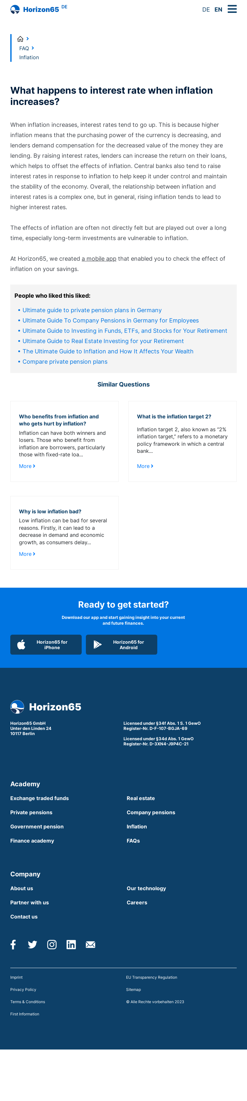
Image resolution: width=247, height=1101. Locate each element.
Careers (137, 902)
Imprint (16, 977)
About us (21, 888)
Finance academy (32, 840)
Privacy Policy (23, 989)
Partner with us (29, 902)
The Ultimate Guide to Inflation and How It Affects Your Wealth (108, 351)
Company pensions (151, 812)
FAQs (133, 840)
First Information (24, 1014)
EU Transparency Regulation (151, 977)
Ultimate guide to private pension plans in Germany (92, 310)
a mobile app (99, 258)
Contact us (24, 916)
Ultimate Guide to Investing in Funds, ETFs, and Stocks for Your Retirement (125, 330)
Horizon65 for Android (118, 644)
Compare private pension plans (65, 361)
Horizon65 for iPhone (42, 644)
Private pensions (31, 812)
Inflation (137, 826)
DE (206, 9)
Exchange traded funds (39, 798)
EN (218, 9)
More (27, 466)
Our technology (146, 888)
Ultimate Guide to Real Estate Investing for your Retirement (103, 341)
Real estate (141, 798)
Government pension (37, 826)
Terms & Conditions (27, 1001)
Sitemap (133, 989)
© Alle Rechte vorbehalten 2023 (155, 1001)
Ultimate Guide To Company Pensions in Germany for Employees (111, 320)
